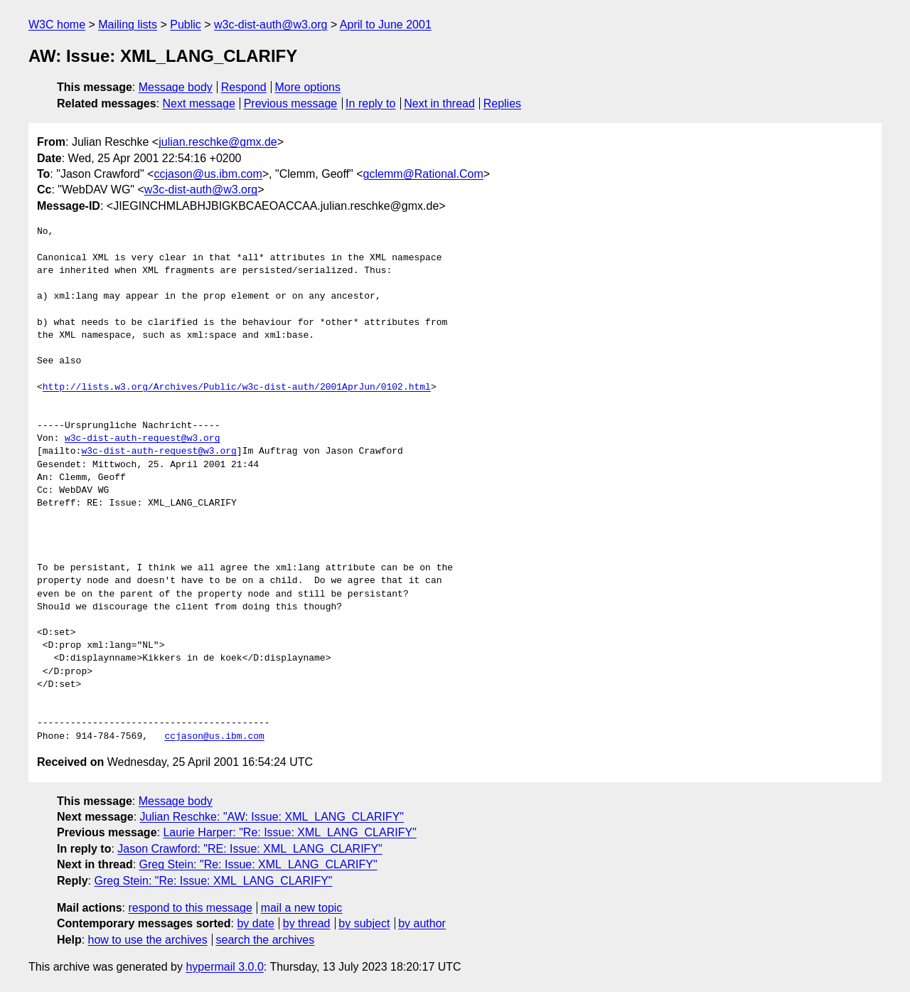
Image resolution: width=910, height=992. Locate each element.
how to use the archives (148, 940)
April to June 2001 (386, 24)
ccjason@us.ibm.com (208, 174)
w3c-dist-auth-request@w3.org (142, 438)
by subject (364, 923)
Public (185, 24)
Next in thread (439, 103)
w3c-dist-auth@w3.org (270, 24)
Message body (176, 87)
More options (308, 87)
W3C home (56, 24)
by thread (307, 923)
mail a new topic (302, 908)
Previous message (291, 103)
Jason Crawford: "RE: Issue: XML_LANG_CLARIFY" (249, 849)
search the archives (265, 940)
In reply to (370, 103)
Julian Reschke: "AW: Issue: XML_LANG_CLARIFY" (272, 817)
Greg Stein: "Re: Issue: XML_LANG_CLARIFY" (258, 864)
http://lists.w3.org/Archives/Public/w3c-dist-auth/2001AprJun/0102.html (237, 387)
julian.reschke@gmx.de (218, 142)
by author (422, 923)
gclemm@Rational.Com (423, 174)
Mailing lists (127, 24)
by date (255, 923)
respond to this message (190, 908)
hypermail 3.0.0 (224, 967)
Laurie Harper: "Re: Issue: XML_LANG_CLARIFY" (289, 832)
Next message (199, 103)
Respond (244, 87)
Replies (502, 103)
